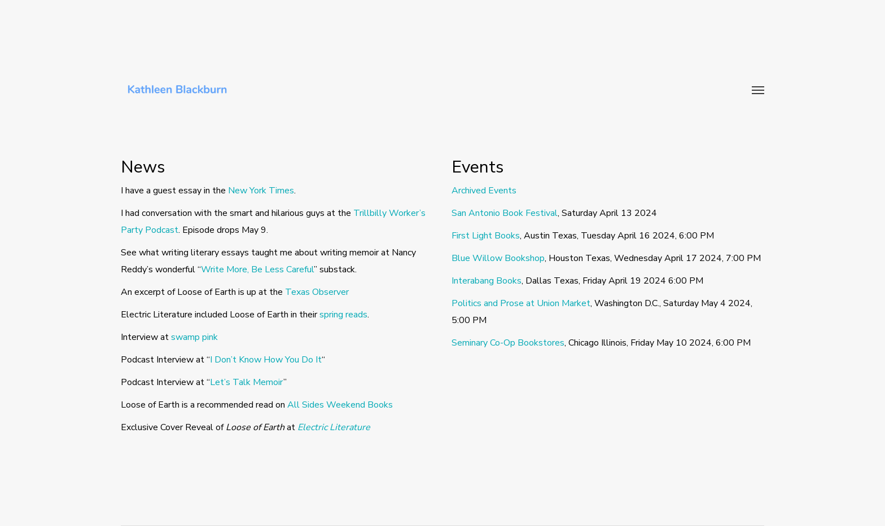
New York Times (261, 190)
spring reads (343, 314)
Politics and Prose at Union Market (521, 303)
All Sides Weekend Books (340, 405)
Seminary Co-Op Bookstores (508, 343)
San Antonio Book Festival (505, 213)
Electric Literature (333, 427)
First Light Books (486, 235)
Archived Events (484, 190)
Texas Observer (317, 292)
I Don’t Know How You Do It (266, 359)
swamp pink (194, 337)
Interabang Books (487, 281)
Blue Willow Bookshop (498, 258)
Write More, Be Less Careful (257, 269)
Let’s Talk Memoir (246, 382)
